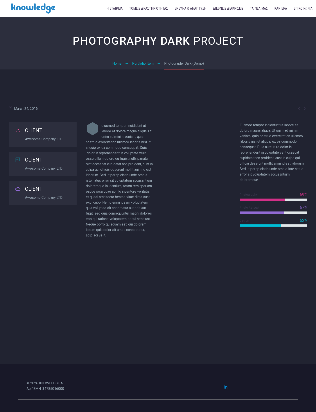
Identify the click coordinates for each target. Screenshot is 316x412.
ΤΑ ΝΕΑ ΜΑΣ (259, 8)
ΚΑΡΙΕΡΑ (280, 8)
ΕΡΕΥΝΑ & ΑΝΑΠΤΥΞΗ (190, 8)
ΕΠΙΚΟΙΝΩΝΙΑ (303, 8)
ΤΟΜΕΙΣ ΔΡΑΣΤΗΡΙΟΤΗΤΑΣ (148, 8)
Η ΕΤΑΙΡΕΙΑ (114, 8)
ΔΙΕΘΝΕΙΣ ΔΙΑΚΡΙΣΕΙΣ (228, 8)
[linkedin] (226, 387)
